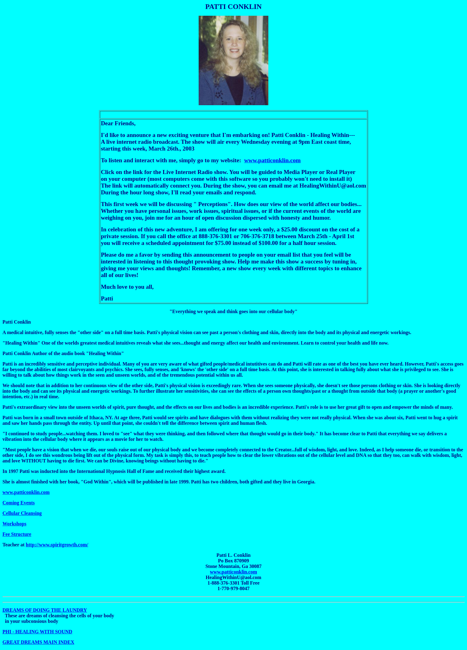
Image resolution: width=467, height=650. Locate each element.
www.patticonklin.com (272, 160)
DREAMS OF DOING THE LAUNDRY (44, 610)
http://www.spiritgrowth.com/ (57, 544)
